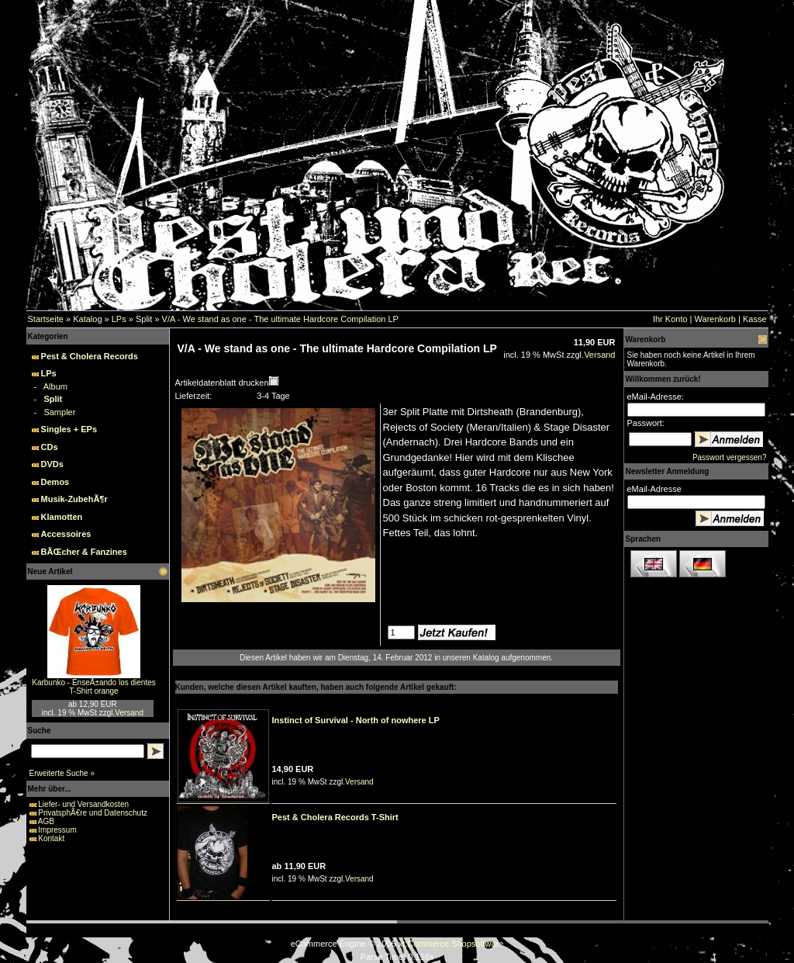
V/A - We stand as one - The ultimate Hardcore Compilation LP (280, 319)
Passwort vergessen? (729, 457)
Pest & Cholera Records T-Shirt (335, 817)
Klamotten (62, 516)
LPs (119, 319)
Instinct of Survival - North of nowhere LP (356, 720)
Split (144, 319)
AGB (46, 821)
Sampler (59, 412)
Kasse (755, 319)
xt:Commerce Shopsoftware (451, 943)
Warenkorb (715, 319)
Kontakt (51, 838)
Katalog (87, 319)
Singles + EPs (69, 429)
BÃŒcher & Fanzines (84, 551)
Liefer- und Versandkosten (83, 804)
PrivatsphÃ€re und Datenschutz (92, 813)
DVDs (52, 464)
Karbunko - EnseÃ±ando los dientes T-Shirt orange (93, 686)
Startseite (46, 319)
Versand (129, 712)
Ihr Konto (670, 319)
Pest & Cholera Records (89, 356)
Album (55, 386)
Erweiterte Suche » (62, 773)
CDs (49, 447)
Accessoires (66, 534)
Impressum (57, 830)
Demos (55, 482)
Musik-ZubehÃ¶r (74, 499)
